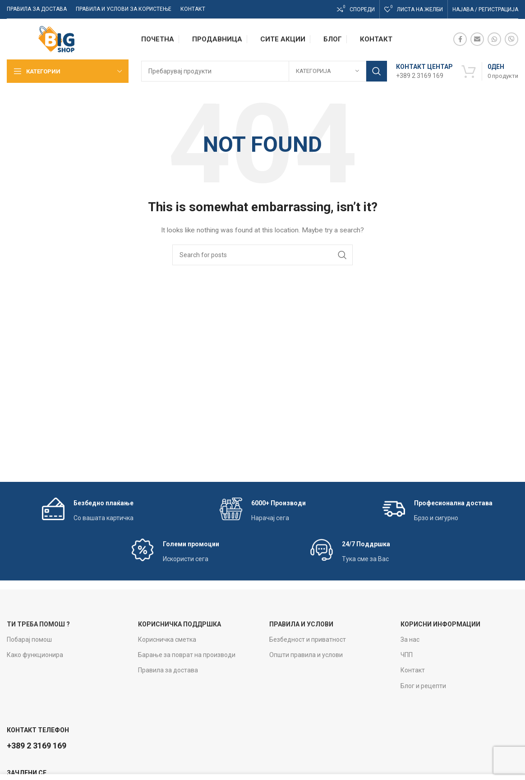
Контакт (413, 670)
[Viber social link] (511, 39)
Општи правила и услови (306, 654)
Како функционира (35, 654)
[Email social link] (477, 39)
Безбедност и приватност (307, 639)
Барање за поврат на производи (186, 654)
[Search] (264, 71)
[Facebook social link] (460, 39)
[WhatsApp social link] (494, 39)
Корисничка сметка (167, 639)
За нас (410, 639)
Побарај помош (29, 639)
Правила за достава (168, 670)
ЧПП (407, 654)
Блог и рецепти (423, 685)
